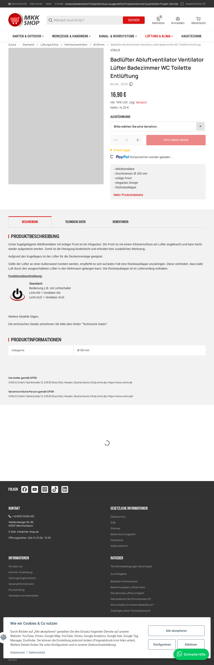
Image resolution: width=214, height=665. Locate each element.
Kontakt (59, 3)
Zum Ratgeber (119, 574)
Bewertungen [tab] (120, 222)
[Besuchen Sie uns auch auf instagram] (44, 489)
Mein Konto (36, 3)
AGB (113, 522)
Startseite (28, 44)
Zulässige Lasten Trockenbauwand (130, 610)
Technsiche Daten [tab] (75, 222)
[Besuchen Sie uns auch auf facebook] (24, 489)
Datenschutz (118, 516)
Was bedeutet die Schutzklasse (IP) (131, 599)
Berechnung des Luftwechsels (128, 587)
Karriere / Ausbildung (20, 572)
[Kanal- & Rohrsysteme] (118, 36)
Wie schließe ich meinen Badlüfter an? (132, 605)
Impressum (117, 540)
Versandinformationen (21, 584)
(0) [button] (193, 3)
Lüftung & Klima (49, 44)
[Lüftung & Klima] (159, 36)
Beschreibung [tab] (30, 222)
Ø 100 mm (99, 44)
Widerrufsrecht (119, 546)
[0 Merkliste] (158, 20)
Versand (141, 102)
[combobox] (158, 127)
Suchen (133, 20)
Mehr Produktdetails (128, 195)
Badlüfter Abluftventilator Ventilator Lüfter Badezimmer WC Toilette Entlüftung (155, 44)
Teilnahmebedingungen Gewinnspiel (131, 566)
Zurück (12, 44)
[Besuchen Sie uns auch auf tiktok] (54, 489)
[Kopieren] (131, 84)
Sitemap (115, 528)
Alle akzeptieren (176, 630)
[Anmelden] (178, 20)
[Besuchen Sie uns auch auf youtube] (34, 489)
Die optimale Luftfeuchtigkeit (127, 593)
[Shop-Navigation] (17, 3)
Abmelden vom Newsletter (23, 595)
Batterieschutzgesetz (123, 534)
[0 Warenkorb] (198, 20)
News (49, 3)
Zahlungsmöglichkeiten (22, 578)
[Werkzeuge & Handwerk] (71, 36)
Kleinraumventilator (76, 44)
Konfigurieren (162, 644)
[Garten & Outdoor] (28, 36)
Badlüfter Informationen (124, 581)
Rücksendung (16, 590)
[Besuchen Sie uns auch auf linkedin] (64, 489)
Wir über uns (16, 566)
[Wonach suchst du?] (88, 20)
